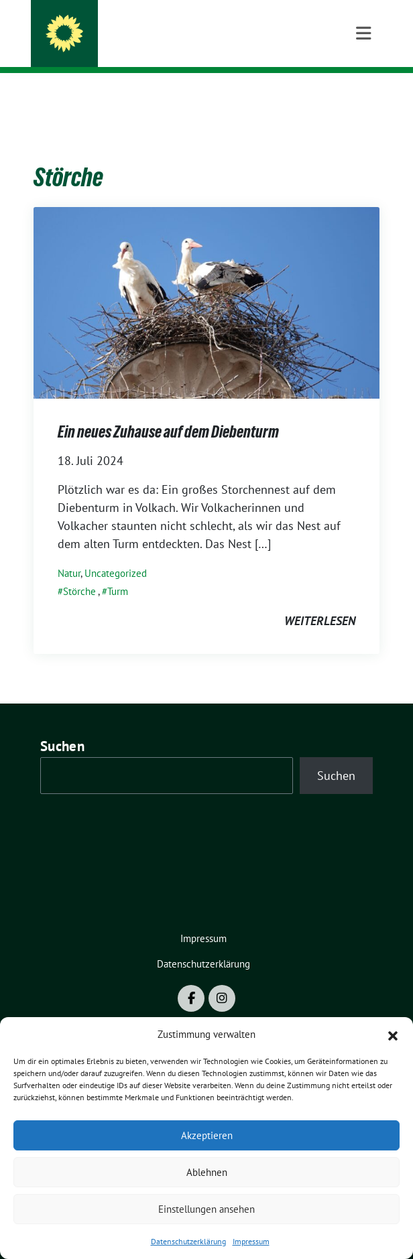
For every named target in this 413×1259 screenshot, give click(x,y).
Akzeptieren (207, 1135)
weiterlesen (319, 600)
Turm (117, 570)
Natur (69, 552)
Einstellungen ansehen (206, 1209)
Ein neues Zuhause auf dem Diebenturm (168, 411)
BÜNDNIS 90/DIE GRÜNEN (147, 28)
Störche (79, 570)
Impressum (251, 1241)
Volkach (100, 46)
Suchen (62, 725)
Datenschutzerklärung (188, 1241)
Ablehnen (206, 1172)
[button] (393, 1034)
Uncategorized (115, 552)
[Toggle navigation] (363, 94)
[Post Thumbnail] (206, 280)
